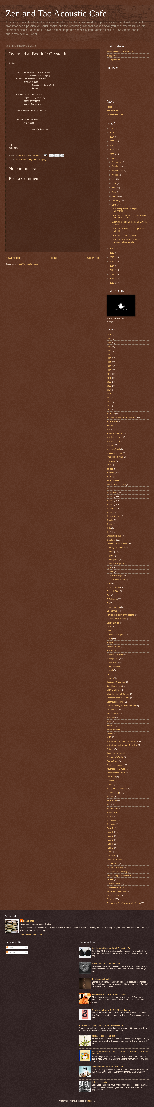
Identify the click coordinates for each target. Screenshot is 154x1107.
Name (109, 733)
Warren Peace (113, 895)
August (115, 175)
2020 (112, 154)
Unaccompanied (114, 883)
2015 (112, 261)
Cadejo (110, 520)
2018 (112, 248)
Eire (108, 595)
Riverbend (111, 777)
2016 (112, 257)
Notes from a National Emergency (122, 741)
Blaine (109, 488)
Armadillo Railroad (115, 457)
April (114, 192)
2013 (112, 270)
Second (110, 796)
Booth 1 (110, 496)
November (117, 162)
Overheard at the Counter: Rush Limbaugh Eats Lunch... (126, 240)
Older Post (93, 257)
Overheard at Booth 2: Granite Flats (108, 1067)
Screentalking (113, 792)
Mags (109, 721)
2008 (109, 334)
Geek (109, 631)
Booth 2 (24, 159)
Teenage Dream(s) (115, 859)
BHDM (109, 477)
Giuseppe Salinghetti (116, 634)
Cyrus (109, 567)
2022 (112, 145)
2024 (112, 137)
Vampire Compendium (116, 891)
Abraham (111, 413)
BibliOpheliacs (113, 480)
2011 (112, 279)
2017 (112, 253)
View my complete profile (31, 934)
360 (108, 405)
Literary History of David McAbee (121, 706)
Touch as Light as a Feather (119, 875)
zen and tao (28, 921)
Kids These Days (114, 686)
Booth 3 (110, 504)
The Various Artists (115, 867)
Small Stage (112, 812)
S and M (110, 780)
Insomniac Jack (113, 666)
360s (18, 159)
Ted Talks (111, 856)
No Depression (113, 59)
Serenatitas (112, 800)
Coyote (110, 555)
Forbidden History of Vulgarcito (120, 615)
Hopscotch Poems (115, 654)
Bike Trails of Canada (116, 484)
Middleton (111, 725)
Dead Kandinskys (114, 575)
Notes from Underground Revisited (122, 745)
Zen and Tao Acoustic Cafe (56, 13)
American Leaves (114, 437)
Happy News (112, 55)
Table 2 (110, 836)
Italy (108, 674)
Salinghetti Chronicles (116, 788)
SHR (109, 804)
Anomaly (110, 445)
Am (108, 429)
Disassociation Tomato (117, 579)
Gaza (109, 627)
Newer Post (12, 257)
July (114, 179)
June (114, 183)
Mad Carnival (112, 713)
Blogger (90, 1101)
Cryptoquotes (113, 559)
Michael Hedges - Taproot (103, 1036)
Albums (110, 425)
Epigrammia (112, 611)
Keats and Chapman (116, 682)
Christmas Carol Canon (117, 544)
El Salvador (112, 599)
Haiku (109, 638)
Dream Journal (113, 587)
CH (108, 532)
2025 (112, 132)
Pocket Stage (113, 761)
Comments (12, 952)
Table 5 (110, 848)
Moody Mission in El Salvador (120, 51)
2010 (112, 283)
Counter (110, 552)
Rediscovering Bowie (116, 773)
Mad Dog (111, 717)
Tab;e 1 (110, 828)
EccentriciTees (113, 591)
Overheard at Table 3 (116, 753)
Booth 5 (110, 512)
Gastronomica (113, 623)
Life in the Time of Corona (118, 698)
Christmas (111, 540)
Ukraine (110, 879)
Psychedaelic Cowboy (116, 769)
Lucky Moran (112, 709)
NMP (109, 737)
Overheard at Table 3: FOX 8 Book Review (111, 1010)
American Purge (114, 441)
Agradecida (112, 421)
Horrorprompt (113, 658)
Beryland (110, 473)
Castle (109, 524)
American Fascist (114, 433)
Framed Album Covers (116, 619)
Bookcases (111, 492)
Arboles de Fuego (114, 453)
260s (109, 401)
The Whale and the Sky (117, 871)
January (116, 205)
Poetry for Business (115, 765)
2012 (112, 274)
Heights (110, 642)
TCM (109, 852)
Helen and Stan (113, 646)
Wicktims (111, 899)
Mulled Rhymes (113, 729)
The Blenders (113, 863)
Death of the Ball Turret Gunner (106, 963)
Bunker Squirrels (114, 516)
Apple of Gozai (113, 449)
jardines (110, 678)
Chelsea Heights (114, 536)
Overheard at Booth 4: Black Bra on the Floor (112, 948)
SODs (109, 816)
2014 (112, 266)
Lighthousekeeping (37, 159)
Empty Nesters (113, 607)
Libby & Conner (113, 690)
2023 (112, 141)
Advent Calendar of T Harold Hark (122, 417)
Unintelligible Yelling (115, 887)
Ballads (110, 469)
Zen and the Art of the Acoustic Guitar (123, 903)
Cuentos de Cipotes (115, 563)
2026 (112, 128)
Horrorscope (112, 662)
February (116, 200)
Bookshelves (112, 111)
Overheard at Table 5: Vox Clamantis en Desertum (101, 1025)
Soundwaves (112, 820)
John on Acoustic (99, 1082)
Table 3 (110, 840)
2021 (112, 150)
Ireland (110, 670)
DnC (109, 583)
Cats (109, 528)
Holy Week (111, 650)
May (114, 188)
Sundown (111, 824)
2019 (112, 158)
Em (108, 603)
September (117, 170)
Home (53, 257)
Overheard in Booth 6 (101, 979)
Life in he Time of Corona (118, 694)
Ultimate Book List (115, 115)
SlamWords (112, 808)
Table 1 (110, 832)
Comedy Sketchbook (116, 548)
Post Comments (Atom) (28, 264)
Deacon (110, 571)
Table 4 (110, 844)
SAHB (109, 785)
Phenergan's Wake (115, 757)
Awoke (109, 465)
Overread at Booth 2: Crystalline (126, 235)
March (115, 196)
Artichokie (111, 461)
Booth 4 (110, 508)
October (116, 166)
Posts (10, 947)
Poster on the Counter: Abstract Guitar (109, 994)
